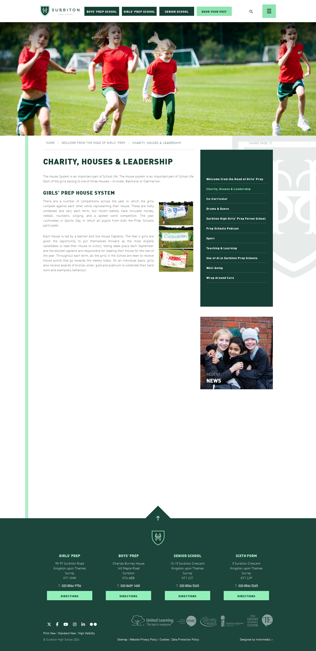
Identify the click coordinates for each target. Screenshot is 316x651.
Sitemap (122, 639)
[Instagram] (75, 624)
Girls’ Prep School (139, 11)
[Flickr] (93, 624)
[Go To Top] (158, 518)
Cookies (164, 639)
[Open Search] (251, 11)
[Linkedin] (83, 624)
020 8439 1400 (130, 585)
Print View (49, 633)
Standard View (67, 633)
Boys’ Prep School (102, 11)
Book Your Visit (214, 11)
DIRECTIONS (70, 596)
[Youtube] (65, 624)
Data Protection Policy (185, 639)
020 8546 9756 (71, 585)
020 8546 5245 (189, 585)
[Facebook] (57, 624)
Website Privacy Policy (143, 639)
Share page (258, 142)
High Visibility (86, 633)
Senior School (177, 11)
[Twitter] (49, 624)
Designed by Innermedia (256, 639)
